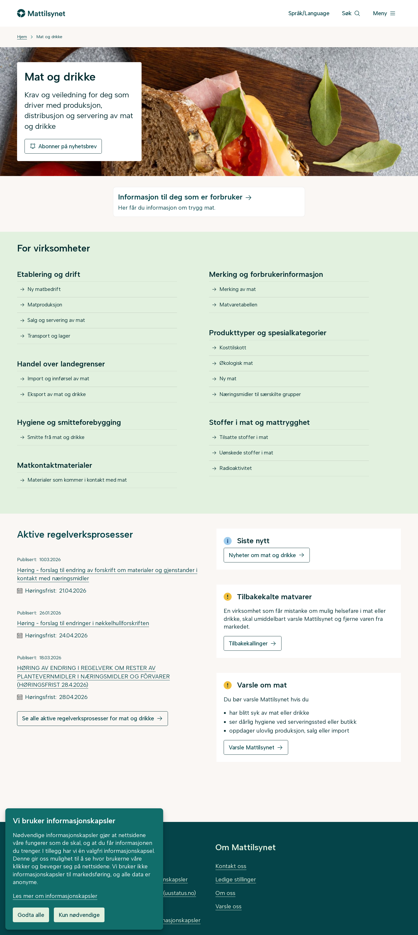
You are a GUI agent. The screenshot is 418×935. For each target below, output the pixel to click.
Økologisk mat (239, 376)
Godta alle (31, 915)
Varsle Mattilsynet (251, 777)
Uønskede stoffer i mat (250, 481)
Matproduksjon (48, 310)
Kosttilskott (235, 357)
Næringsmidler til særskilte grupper (266, 415)
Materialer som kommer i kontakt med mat (84, 508)
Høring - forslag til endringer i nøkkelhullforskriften (83, 653)
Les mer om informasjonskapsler (55, 896)
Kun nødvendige (79, 915)
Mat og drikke (49, 36)
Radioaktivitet (238, 500)
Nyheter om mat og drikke (262, 585)
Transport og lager (52, 349)
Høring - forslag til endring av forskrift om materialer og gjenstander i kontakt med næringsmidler (107, 604)
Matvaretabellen (241, 310)
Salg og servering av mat (60, 329)
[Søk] (351, 13)
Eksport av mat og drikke (61, 415)
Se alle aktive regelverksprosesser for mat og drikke (88, 748)
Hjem (22, 36)
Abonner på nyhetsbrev (63, 146)
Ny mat (229, 396)
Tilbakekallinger (248, 673)
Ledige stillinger (235, 879)
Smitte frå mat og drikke (60, 461)
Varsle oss (228, 906)
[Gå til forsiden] (41, 13)
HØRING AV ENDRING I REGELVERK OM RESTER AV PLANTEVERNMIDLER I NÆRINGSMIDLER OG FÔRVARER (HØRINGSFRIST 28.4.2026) (93, 706)
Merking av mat (240, 291)
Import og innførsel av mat (63, 396)
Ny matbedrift (46, 291)
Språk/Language (308, 13)
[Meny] (384, 13)
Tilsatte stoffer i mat (246, 461)
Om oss (225, 893)
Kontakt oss (230, 866)
